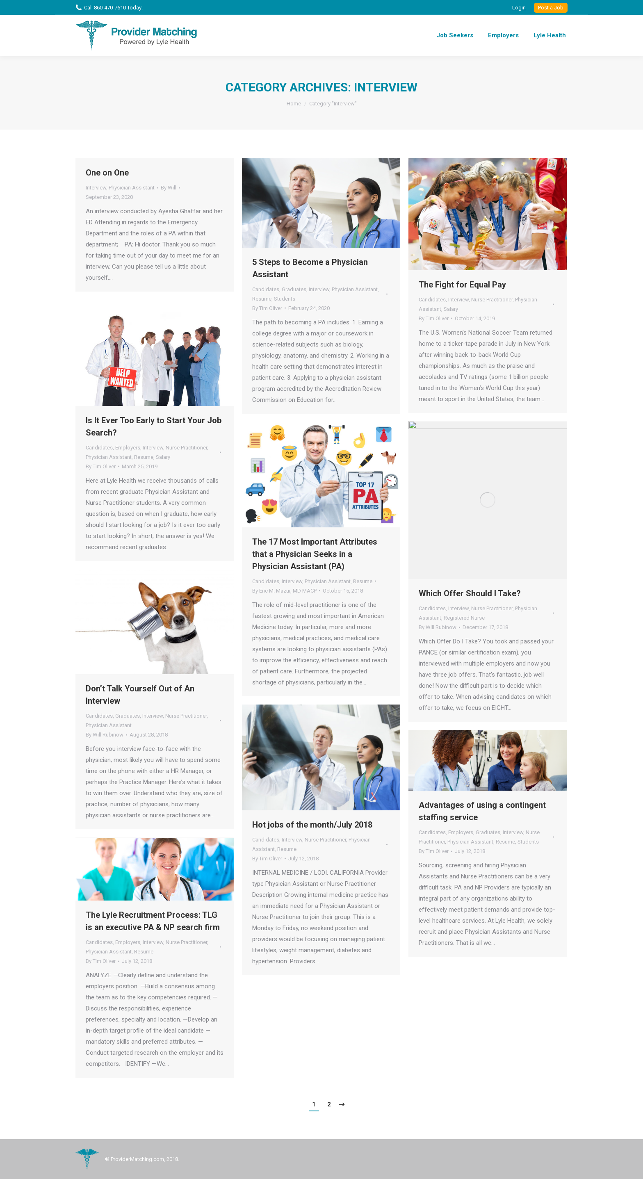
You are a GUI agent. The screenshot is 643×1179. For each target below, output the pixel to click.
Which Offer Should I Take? (470, 593)
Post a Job (550, 8)
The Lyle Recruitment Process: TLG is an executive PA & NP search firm (153, 921)
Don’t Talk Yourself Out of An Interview (140, 695)
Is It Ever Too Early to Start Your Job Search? (153, 426)
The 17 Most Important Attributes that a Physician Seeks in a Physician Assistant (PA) (314, 554)
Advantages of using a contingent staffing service (482, 811)
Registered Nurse (464, 618)
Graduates (294, 289)
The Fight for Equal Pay (462, 285)
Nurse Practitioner (492, 299)
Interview (96, 188)
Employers (127, 448)
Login (519, 8)
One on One (107, 173)
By (168, 188)
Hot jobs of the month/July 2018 (312, 825)
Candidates (265, 289)
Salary (451, 309)
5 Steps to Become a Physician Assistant (310, 268)
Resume (261, 299)
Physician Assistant (132, 188)
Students (284, 299)
